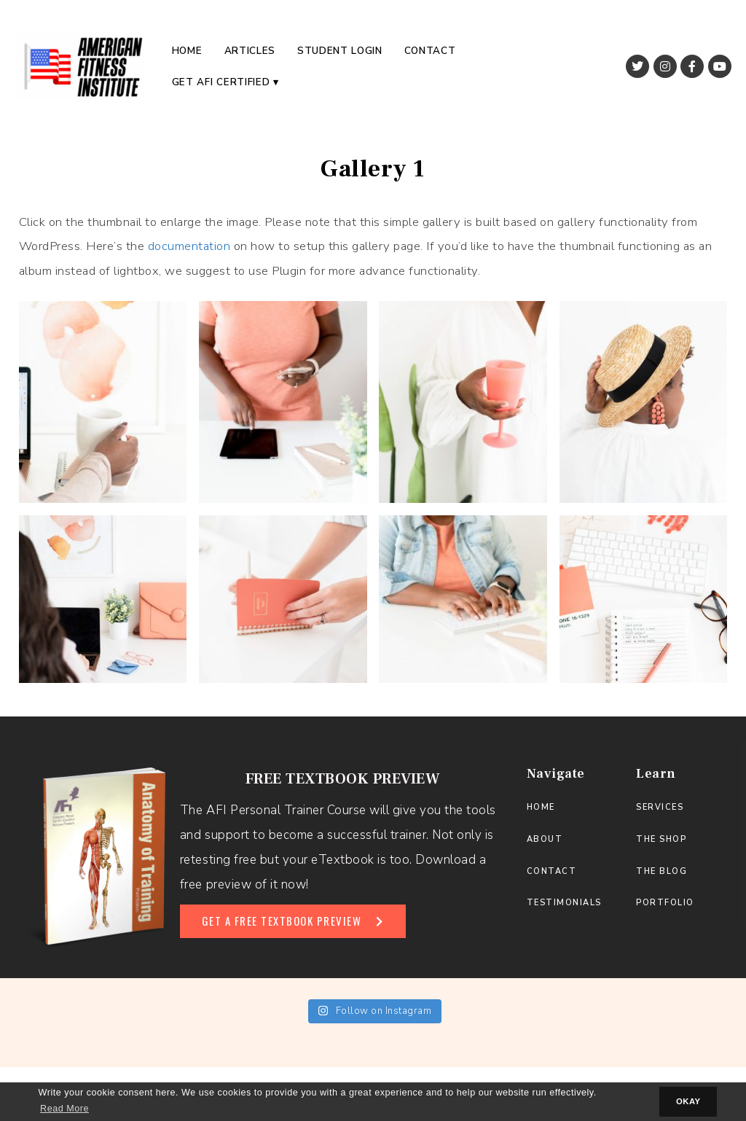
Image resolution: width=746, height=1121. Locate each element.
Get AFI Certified (221, 82)
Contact (430, 51)
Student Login (339, 51)
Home (187, 51)
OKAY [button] (688, 1101)
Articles (249, 51)
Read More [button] (64, 1109)
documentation (189, 246)
